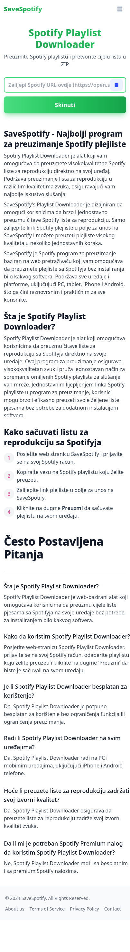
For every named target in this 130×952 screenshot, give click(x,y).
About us (14, 909)
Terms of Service (47, 909)
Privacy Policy (84, 909)
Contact (112, 909)
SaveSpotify (23, 9)
